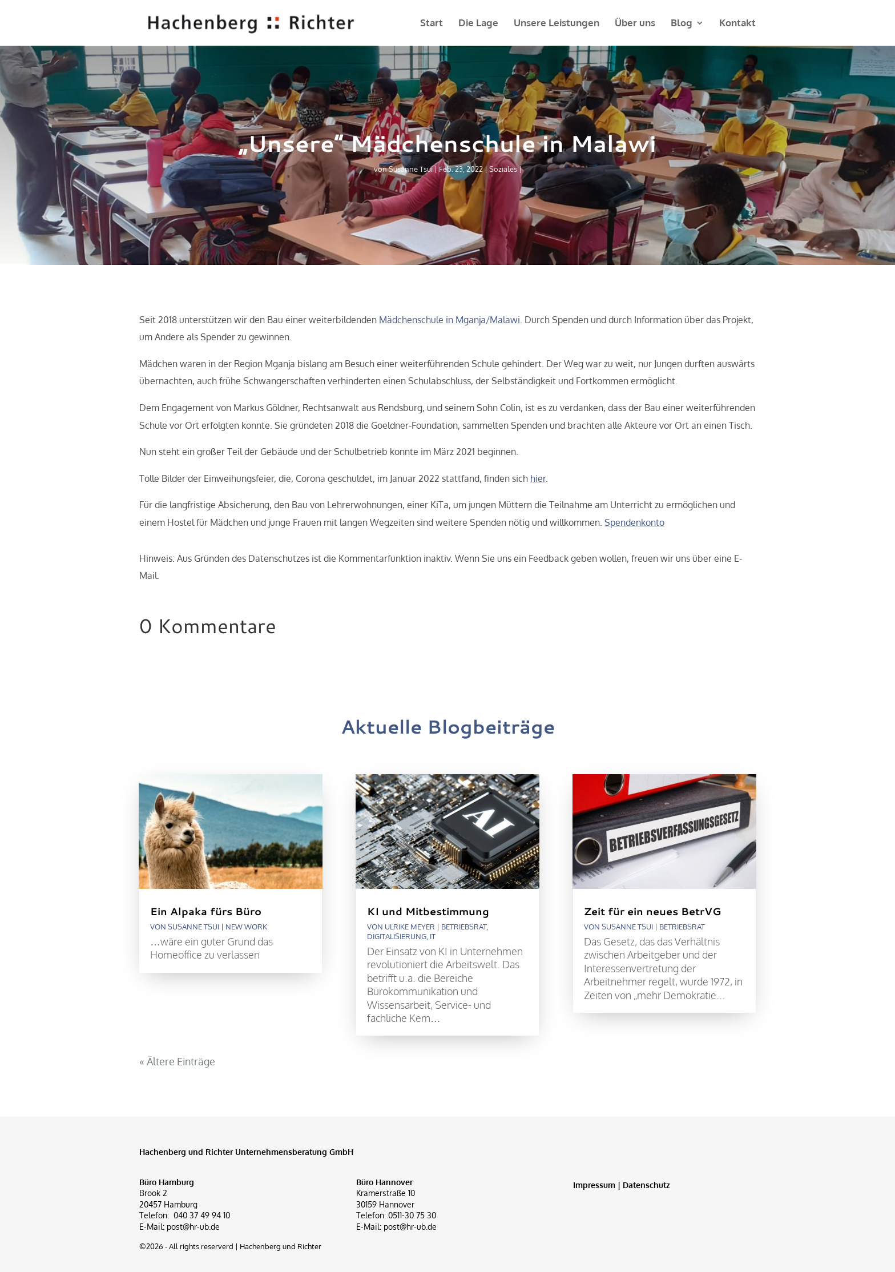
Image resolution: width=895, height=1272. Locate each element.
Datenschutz (646, 1185)
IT (433, 936)
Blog (681, 24)
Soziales (503, 169)
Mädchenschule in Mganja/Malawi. (450, 319)
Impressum (594, 1185)
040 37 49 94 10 (202, 1215)
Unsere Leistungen (556, 24)
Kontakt (737, 24)
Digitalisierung (396, 936)
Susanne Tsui (411, 169)
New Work (246, 926)
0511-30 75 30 (412, 1215)
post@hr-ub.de (193, 1226)
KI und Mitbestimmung (428, 911)
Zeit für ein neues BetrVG (652, 911)
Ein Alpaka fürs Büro (205, 911)
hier (538, 478)
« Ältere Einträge (177, 1061)
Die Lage (478, 24)
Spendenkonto (634, 522)
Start (431, 24)
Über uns (635, 24)
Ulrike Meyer (410, 926)
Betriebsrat (463, 926)
